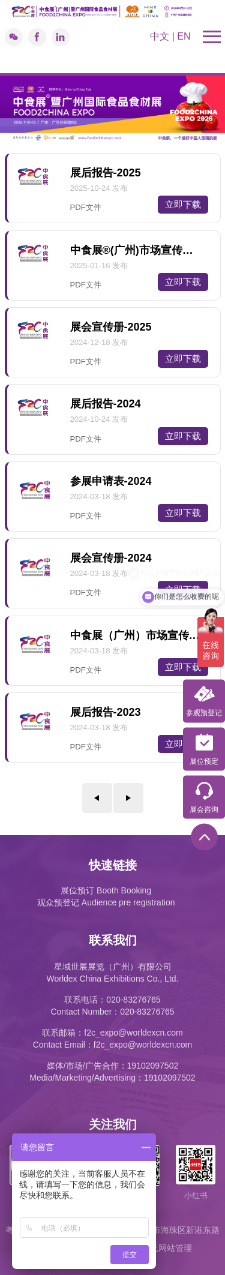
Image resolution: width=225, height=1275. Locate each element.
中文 (159, 36)
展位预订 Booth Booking (106, 890)
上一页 (97, 798)
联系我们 (113, 940)
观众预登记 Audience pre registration (106, 902)
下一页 (128, 798)
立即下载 (183, 204)
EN (183, 36)
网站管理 (175, 1248)
